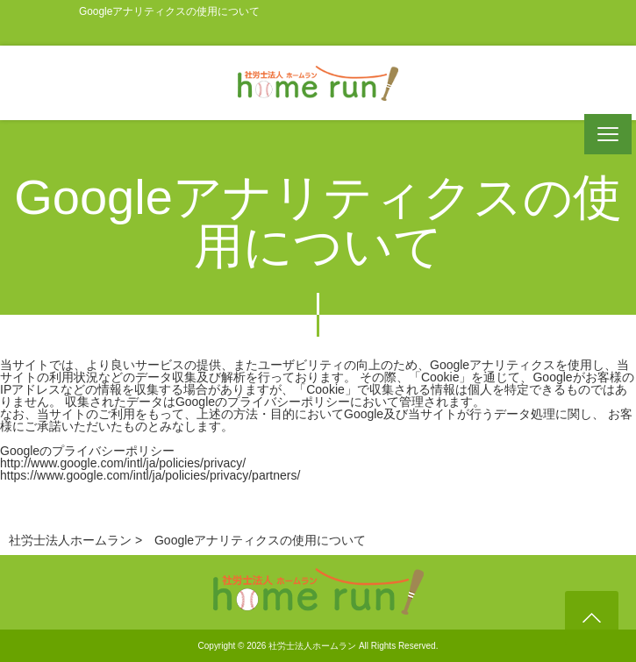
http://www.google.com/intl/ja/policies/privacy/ (123, 463)
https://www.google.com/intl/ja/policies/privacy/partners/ (150, 475)
